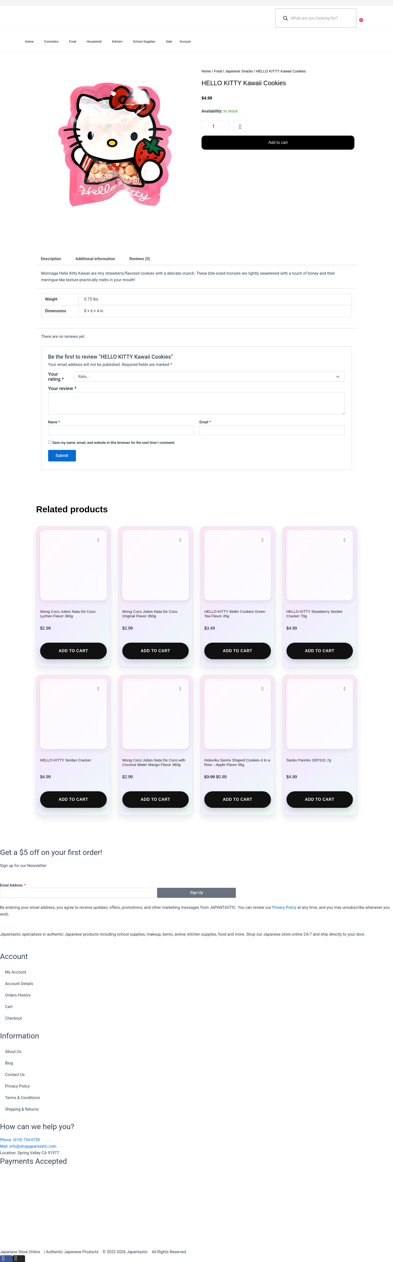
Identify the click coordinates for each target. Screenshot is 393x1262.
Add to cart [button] (73, 651)
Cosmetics (51, 41)
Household (94, 41)
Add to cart (277, 142)
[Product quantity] (215, 127)
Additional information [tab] (96, 258)
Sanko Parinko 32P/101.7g (308, 760)
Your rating (56, 377)
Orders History (18, 995)
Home (206, 71)
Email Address (12, 886)
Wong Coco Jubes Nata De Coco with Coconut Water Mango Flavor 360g (153, 762)
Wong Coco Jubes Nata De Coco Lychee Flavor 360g (67, 614)
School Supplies (144, 41)
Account (185, 41)
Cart (9, 1007)
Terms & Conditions (22, 1098)
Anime (29, 41)
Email (205, 422)
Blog (9, 1063)
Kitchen (117, 41)
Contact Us (15, 1075)
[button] (240, 127)
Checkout (13, 1018)
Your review (62, 389)
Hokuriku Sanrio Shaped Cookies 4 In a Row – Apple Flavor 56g (237, 762)
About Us (13, 1051)
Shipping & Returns (22, 1109)
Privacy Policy (284, 907)
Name (54, 422)
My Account (15, 972)
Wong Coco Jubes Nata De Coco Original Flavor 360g (150, 614)
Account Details (19, 984)
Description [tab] (51, 258)
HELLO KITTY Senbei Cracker (65, 760)
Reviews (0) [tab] (141, 258)
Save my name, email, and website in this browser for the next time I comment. (113, 443)
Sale (169, 41)
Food (72, 41)
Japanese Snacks (240, 71)
